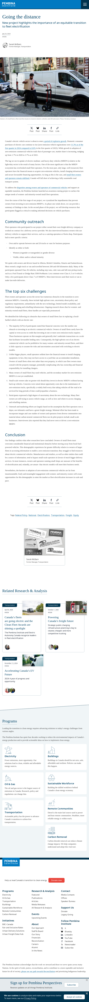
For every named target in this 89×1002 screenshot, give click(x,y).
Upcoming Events (39, 918)
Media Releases (38, 904)
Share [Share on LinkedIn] (44, 129)
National (32, 515)
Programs (8, 891)
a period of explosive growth (55, 141)
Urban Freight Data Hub (12, 934)
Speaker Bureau (68, 901)
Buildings (6, 904)
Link (57, 129)
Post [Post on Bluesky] (38, 129)
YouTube (66, 938)
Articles (35, 901)
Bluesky (66, 931)
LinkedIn (67, 935)
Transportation (57, 515)
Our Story (36, 934)
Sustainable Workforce (12, 907)
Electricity (6, 895)
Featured (35, 895)
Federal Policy (21, 515)
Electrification (44, 515)
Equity (76, 515)
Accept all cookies (74, 997)
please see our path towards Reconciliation (38, 971)
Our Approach (38, 928)
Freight (69, 515)
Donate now (56, 880)
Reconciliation (38, 941)
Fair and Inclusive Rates (12, 927)
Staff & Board (37, 931)
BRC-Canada (7, 924)
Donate (64, 911)
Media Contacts (68, 895)
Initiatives (8, 920)
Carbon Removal (9, 914)
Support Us (67, 907)
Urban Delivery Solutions (13, 931)
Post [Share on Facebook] (51, 129)
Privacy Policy (30, 998)
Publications (37, 898)
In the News (37, 950)
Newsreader (68, 944)
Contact (65, 891)
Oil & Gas (6, 898)
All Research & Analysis (42, 907)
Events (35, 914)
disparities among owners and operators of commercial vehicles (42, 188)
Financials (36, 937)
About (35, 924)
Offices (64, 898)
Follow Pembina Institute (70, 922)
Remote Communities (11, 911)
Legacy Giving (67, 914)
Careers (35, 944)
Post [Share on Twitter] (31, 129)
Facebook (67, 941)
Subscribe (67, 948)
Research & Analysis (43, 891)
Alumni (35, 947)
